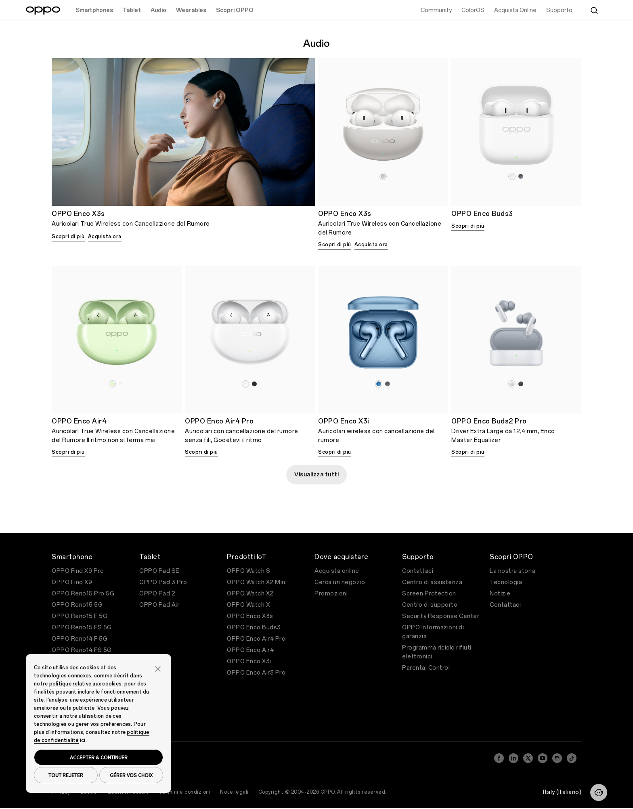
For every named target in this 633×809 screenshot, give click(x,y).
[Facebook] (499, 758)
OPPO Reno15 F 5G (79, 616)
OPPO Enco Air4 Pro (256, 638)
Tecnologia (506, 582)
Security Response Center (440, 616)
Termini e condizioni (184, 792)
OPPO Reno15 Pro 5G (83, 593)
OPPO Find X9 (72, 582)
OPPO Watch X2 (250, 593)
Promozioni (331, 593)
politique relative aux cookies (85, 684)
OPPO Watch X (248, 605)
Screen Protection (429, 593)
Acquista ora (105, 236)
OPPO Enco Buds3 (254, 627)
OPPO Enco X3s (250, 616)
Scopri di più (68, 236)
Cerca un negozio (339, 582)
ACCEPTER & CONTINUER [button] (99, 757)
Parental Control (426, 667)
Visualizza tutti (316, 474)
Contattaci (417, 571)
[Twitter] (528, 758)
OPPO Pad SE (159, 571)
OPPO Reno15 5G (77, 605)
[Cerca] (594, 10)
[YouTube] (542, 758)
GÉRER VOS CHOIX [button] (131, 775)
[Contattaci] (598, 792)
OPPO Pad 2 (157, 593)
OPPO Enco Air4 (250, 650)
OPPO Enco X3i (249, 661)
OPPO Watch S (248, 571)
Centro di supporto (429, 605)
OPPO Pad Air (159, 605)
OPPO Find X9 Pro (78, 571)
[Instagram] (557, 758)
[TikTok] (571, 758)
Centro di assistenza (432, 582)
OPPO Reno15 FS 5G (82, 627)
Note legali (234, 792)
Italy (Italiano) (562, 792)
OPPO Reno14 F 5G (79, 638)
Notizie (500, 593)
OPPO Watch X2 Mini (257, 582)
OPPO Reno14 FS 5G (82, 650)
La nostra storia (512, 571)
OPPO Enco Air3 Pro (256, 672)
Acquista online (336, 571)
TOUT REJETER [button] (65, 775)
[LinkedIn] (513, 758)
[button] (158, 668)
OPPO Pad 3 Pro (163, 582)
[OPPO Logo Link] (43, 10)
